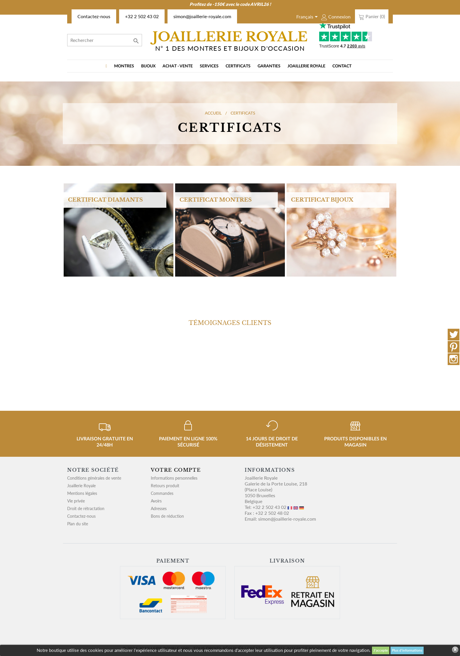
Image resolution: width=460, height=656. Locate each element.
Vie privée (76, 500)
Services (209, 66)
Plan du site (77, 523)
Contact (341, 66)
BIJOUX (148, 66)
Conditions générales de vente (94, 478)
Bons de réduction (167, 516)
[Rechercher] (104, 40)
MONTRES (124, 66)
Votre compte (176, 470)
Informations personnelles (174, 478)
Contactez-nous (93, 16)
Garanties (269, 66)
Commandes (162, 493)
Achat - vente (178, 66)
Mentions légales (82, 493)
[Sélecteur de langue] (308, 17)
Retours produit (165, 485)
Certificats (238, 66)
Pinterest (453, 347)
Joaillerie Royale (306, 66)
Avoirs (156, 500)
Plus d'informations (407, 650)
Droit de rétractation (85, 508)
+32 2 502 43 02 (142, 16)
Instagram (453, 359)
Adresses (159, 508)
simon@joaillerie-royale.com (202, 16)
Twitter (453, 334)
